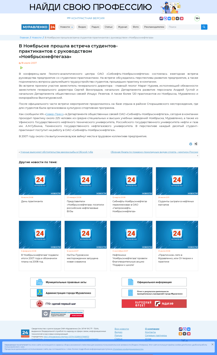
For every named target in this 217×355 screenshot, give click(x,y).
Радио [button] (95, 27)
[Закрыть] (212, 344)
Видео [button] (82, 27)
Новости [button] (65, 27)
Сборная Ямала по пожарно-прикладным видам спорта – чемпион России (154, 152)
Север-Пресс (54, 114)
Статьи (118, 339)
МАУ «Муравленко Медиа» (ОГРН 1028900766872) (66, 337)
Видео (118, 332)
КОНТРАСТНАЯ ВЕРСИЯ (85, 18)
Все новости (122, 329)
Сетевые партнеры (156, 335)
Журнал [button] (122, 27)
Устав (148, 339)
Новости (37, 37)
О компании (152, 329)
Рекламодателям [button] (154, 27)
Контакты (150, 332)
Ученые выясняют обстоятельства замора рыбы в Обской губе (56, 152)
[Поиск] (184, 27)
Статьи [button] (109, 27)
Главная (24, 37)
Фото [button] (136, 27)
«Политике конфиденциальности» (128, 349)
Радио (118, 335)
